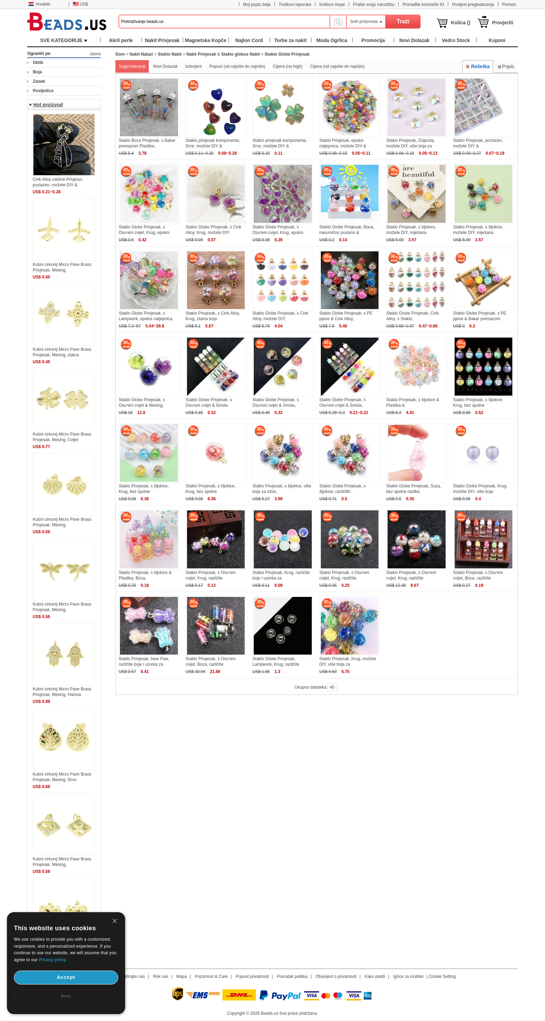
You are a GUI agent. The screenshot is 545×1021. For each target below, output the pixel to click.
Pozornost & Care (211, 976)
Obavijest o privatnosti (336, 976)
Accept (66, 977)
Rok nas (160, 976)
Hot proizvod (48, 104)
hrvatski (39, 4)
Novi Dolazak (165, 66)
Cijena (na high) (287, 66)
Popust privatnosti (252, 976)
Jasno (95, 53)
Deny (66, 996)
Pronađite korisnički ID (423, 4)
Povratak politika (292, 976)
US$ (80, 4)
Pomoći (509, 4)
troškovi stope (332, 4)
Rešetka (478, 66)
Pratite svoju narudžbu (373, 4)
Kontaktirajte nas (129, 976)
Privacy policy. (53, 959)
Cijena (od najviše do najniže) (337, 66)
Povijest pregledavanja (473, 4)
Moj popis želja (256, 4)
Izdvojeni (193, 66)
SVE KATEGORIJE (63, 40)
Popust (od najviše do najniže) (238, 66)
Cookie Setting (442, 976)
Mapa (181, 976)
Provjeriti (502, 22)
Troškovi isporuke (295, 4)
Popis (505, 66)
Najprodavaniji (132, 66)
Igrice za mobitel (408, 976)
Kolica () (460, 22)
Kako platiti (375, 976)
